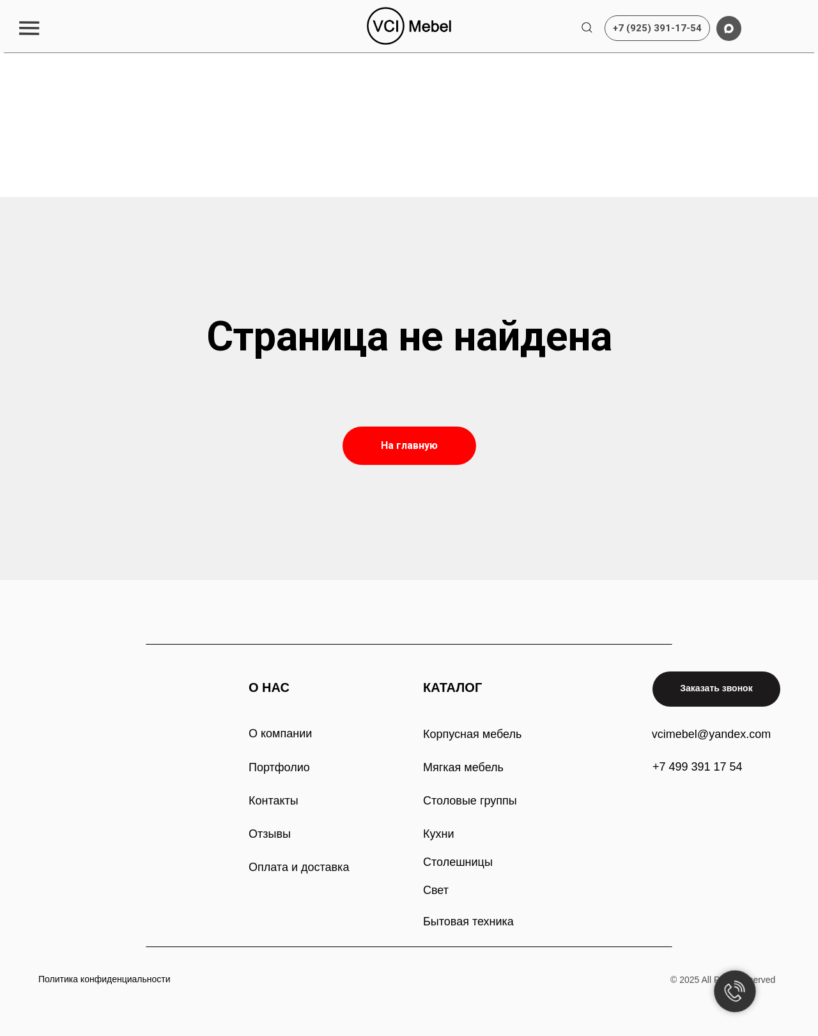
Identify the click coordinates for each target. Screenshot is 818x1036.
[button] (29, 27)
